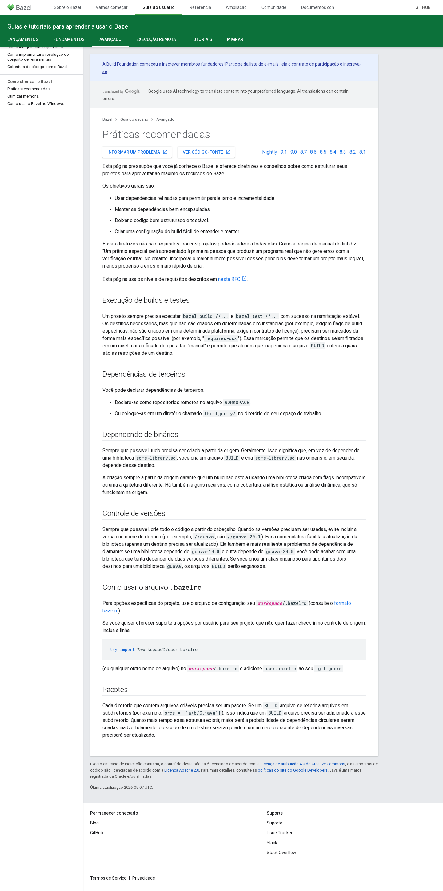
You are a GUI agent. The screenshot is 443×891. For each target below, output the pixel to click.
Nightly (269, 152)
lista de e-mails (264, 64)
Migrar (235, 39)
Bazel (107, 119)
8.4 (333, 152)
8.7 (303, 152)
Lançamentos (22, 39)
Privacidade (143, 878)
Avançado (165, 119)
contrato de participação (315, 64)
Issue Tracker (280, 832)
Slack (272, 842)
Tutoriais (201, 39)
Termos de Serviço (108, 878)
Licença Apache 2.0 (181, 770)
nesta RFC (229, 279)
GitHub (423, 7)
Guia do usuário (134, 119)
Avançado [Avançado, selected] (110, 39)
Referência (200, 7)
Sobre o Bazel (67, 7)
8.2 (352, 152)
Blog (94, 822)
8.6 (313, 152)
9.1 (284, 152)
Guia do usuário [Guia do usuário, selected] (158, 7)
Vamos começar (112, 7)
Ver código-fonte (207, 152)
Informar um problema (137, 152)
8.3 (343, 152)
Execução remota (156, 39)
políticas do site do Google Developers (293, 770)
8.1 (362, 152)
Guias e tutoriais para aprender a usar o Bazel (68, 26)
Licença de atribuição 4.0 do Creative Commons (303, 764)
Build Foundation (122, 64)
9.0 (293, 152)
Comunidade (273, 7)
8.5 (323, 152)
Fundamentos (69, 39)
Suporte (274, 822)
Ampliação (236, 7)
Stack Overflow (281, 852)
